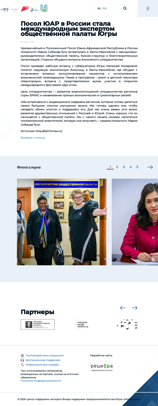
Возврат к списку (33, 137)
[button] (110, 167)
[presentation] (150, 167)
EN (104, 8)
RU (99, 8)
